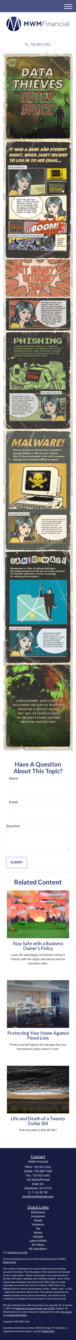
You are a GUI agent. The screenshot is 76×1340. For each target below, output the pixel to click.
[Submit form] (16, 862)
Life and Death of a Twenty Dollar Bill (38, 1121)
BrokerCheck (9, 1262)
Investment (38, 1216)
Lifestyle (38, 1236)
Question (13, 826)
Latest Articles (38, 1240)
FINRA (45, 1331)
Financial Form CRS (17, 1252)
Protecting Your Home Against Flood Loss (38, 1035)
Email (13, 802)
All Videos (38, 1244)
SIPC (52, 1331)
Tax (38, 1228)
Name (13, 778)
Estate (38, 1220)
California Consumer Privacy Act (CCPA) (35, 1308)
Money (38, 1232)
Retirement (38, 1212)
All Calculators (38, 1248)
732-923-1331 (38, 44)
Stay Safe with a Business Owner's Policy (38, 946)
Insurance (38, 1224)
